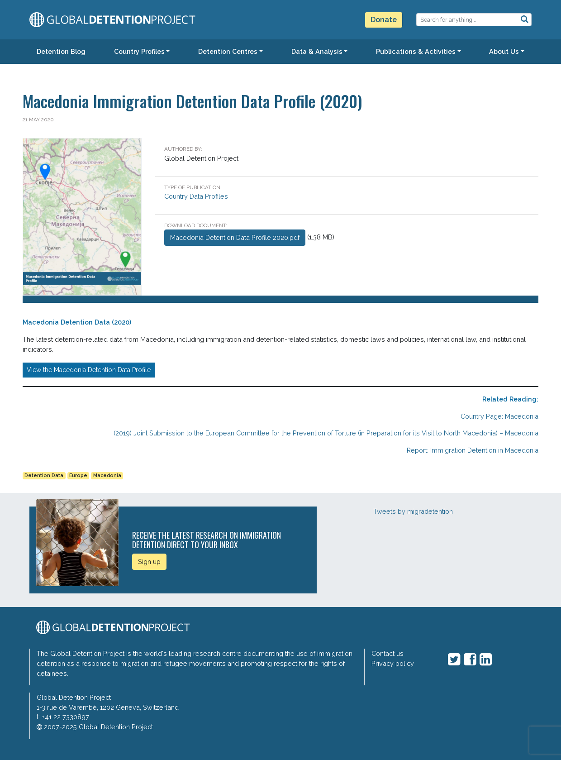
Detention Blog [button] (61, 51)
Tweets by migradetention (413, 511)
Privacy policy (392, 663)
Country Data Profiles (196, 196)
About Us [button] (504, 51)
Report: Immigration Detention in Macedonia (472, 450)
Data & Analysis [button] (316, 51)
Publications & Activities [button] (416, 51)
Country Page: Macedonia (499, 416)
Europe (78, 475)
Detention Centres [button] (227, 51)
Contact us (387, 653)
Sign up (149, 561)
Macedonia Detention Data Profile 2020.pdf (235, 237)
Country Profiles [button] (139, 51)
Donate (384, 19)
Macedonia (107, 475)
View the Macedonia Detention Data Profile (89, 369)
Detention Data (43, 475)
